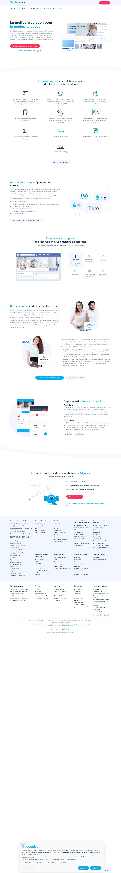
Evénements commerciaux (81, 574)
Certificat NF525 (97, 612)
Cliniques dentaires (98, 527)
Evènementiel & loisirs (80, 554)
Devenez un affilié (79, 604)
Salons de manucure (40, 532)
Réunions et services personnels (41, 555)
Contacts (76, 596)
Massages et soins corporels (101, 525)
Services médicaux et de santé (100, 521)
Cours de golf (58, 566)
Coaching (37, 561)
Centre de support (59, 589)
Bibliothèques (58, 530)
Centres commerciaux (80, 525)
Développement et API (41, 596)
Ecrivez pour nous (79, 602)
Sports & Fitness (59, 554)
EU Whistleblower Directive (67, 625)
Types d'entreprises (40, 593)
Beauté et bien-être (41, 521)
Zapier (12, 560)
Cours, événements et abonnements (20, 526)
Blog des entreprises (60, 598)
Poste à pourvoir (78, 598)
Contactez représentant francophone (49, 378)
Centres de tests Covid (99, 541)
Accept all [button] (96, 868)
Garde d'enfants (58, 541)
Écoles (56, 528)
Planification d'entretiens (81, 536)
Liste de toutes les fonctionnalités (19, 589)
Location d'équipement (80, 564)
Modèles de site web (16, 596)
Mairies (76, 530)
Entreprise (38, 591)
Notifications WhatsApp (16, 573)
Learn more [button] (28, 868)
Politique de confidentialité (100, 593)
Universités (57, 524)
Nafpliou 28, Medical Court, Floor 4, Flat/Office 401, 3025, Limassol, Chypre (57, 620)
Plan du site (57, 600)
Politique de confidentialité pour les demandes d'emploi (101, 602)
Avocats (76, 541)
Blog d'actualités (78, 600)
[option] (38, 267)
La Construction (78, 545)
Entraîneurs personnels (60, 557)
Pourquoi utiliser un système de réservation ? (19, 552)
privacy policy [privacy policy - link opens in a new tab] (83, 850)
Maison (37, 572)
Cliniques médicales (98, 530)
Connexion (93, 3)
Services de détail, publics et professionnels (81, 521)
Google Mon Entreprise (16, 562)
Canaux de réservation (16, 593)
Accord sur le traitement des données (101, 596)
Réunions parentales (60, 532)
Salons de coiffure (40, 526)
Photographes (78, 562)
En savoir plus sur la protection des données (27, 220)
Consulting (38, 563)
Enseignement (58, 521)
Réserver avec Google (16, 564)
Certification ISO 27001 (99, 607)
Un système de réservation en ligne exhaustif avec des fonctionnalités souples (20, 537)
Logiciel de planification (16, 550)
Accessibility (96, 609)
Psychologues (97, 538)
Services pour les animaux (42, 566)
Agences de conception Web (82, 543)
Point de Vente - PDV (16, 555)
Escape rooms (77, 559)
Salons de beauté (39, 530)
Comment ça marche (60, 591)
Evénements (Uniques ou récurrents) (81, 569)
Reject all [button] (83, 868)
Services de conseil (40, 559)
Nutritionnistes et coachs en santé (101, 548)
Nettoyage (38, 574)
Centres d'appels (78, 532)
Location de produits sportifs (62, 568)
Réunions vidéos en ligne (60, 162)
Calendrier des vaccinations (101, 545)
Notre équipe (77, 593)
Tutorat (56, 535)
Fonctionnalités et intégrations (18, 591)
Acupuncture (96, 534)
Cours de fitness (58, 562)
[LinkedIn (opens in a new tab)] (102, 615)
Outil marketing (14, 547)
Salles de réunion (78, 572)
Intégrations (13, 571)
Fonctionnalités (36, 8)
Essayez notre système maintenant (26, 46)
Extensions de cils (40, 524)
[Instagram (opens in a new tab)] (109, 615)
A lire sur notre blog (75, 264)
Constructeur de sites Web (17, 545)
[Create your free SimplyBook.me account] (74, 497)
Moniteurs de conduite (99, 559)
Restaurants (77, 566)
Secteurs (25, 8)
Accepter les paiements (16, 541)
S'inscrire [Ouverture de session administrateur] (105, 3)
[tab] (76, 260)
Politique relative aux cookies (101, 599)
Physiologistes (97, 536)
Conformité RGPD (98, 591)
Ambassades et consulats (81, 527)
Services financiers (79, 534)
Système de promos (15, 543)
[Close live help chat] (104, 856)
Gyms (55, 559)
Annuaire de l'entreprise (41, 598)
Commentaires (78, 589)
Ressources (57, 8)
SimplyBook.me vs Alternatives (18, 600)
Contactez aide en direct (75, 378)
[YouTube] (105, 615)
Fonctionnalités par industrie (18, 524)
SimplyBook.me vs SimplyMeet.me (19, 598)
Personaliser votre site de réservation (20, 534)
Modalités (96, 589)
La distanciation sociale (99, 543)
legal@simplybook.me (66, 624)
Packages (12, 557)
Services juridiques (79, 538)
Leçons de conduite (99, 554)
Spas (36, 528)
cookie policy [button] (34, 854)
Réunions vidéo (14, 568)
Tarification (47, 8)
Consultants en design (41, 570)
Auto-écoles (96, 557)
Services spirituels (40, 568)
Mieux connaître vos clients (17, 531)
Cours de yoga (58, 564)
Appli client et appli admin (17, 575)
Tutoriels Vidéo (58, 596)
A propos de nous (79, 591)
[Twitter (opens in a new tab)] (98, 615)
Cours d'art (77, 557)
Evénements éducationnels (61, 539)
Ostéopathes (96, 532)
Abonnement (13, 566)
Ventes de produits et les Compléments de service (21, 528)
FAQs (55, 593)
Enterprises (14, 8)
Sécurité (95, 605)
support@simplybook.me (38, 624)
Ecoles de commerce (60, 526)
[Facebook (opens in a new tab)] (95, 615)
